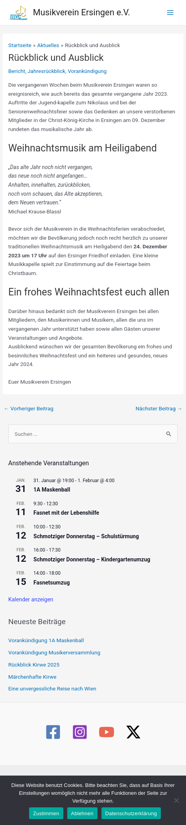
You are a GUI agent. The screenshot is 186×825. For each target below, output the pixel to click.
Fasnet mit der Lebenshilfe (66, 513)
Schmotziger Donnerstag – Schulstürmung (86, 536)
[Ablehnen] (176, 800)
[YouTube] (106, 732)
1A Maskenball (51, 489)
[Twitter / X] (133, 732)
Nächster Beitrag (159, 408)
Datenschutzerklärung (131, 813)
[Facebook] (53, 732)
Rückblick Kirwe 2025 (33, 664)
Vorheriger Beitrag (28, 408)
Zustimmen (46, 813)
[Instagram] (80, 732)
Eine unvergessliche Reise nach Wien (52, 688)
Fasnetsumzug (51, 582)
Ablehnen (82, 813)
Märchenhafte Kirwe (32, 677)
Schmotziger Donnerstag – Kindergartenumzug (91, 559)
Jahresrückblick (46, 71)
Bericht (16, 71)
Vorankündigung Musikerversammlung (54, 652)
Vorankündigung (87, 71)
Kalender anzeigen (30, 599)
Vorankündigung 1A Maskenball (46, 640)
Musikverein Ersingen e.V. (81, 12)
